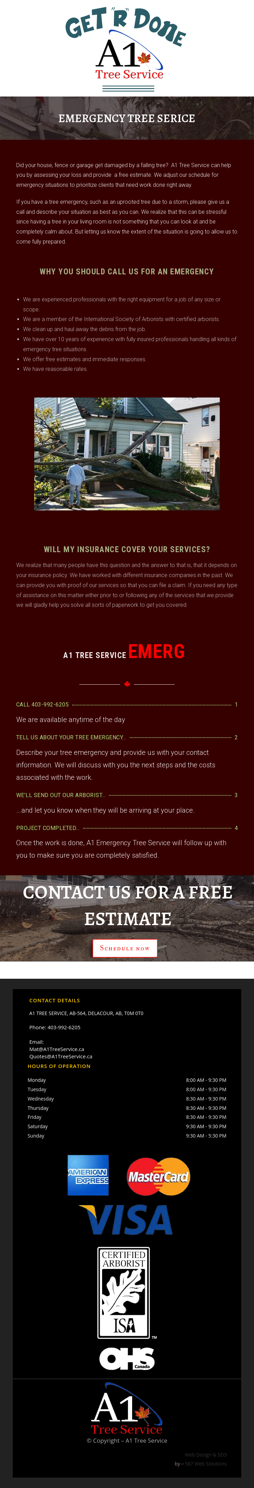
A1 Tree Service (146, 1440)
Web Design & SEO (206, 1454)
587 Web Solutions (206, 1463)
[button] (128, 88)
